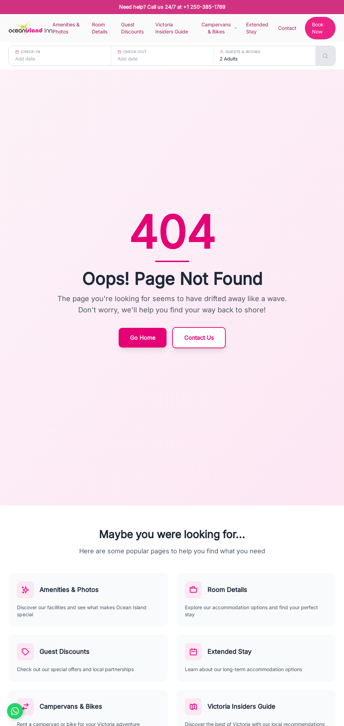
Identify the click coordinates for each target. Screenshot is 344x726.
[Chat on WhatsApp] (15, 711)
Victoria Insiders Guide (171, 27)
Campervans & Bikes (219, 27)
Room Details (99, 27)
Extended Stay (257, 27)
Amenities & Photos (66, 27)
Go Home (142, 337)
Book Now (318, 27)
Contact (287, 28)
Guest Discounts (132, 27)
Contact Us (199, 337)
